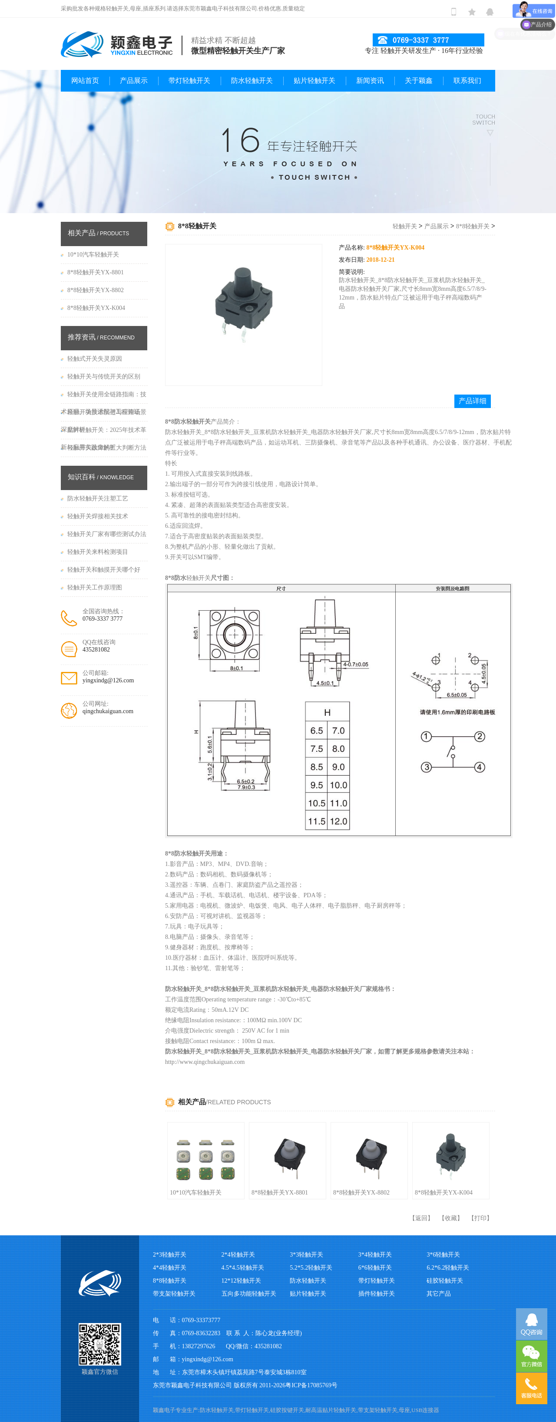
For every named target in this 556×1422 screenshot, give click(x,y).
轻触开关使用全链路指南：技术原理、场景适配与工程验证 (103, 397)
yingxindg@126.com (108, 680)
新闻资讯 (370, 80)
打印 (480, 1218)
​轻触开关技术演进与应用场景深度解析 (103, 415)
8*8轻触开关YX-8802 (361, 1192)
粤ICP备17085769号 (311, 1385)
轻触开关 (405, 226)
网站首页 (85, 80)
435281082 (96, 649)
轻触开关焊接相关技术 (97, 516)
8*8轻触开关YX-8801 (280, 1192)
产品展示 (134, 80)
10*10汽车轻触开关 (196, 1192)
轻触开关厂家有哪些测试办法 (106, 534)
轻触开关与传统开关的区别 (103, 376)
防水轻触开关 (252, 80)
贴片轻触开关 (314, 80)
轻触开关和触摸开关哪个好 (103, 569)
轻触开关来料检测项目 (97, 552)
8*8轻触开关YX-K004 (444, 1192)
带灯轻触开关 (189, 80)
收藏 (451, 1218)
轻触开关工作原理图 (94, 587)
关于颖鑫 (419, 80)
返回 (421, 1218)
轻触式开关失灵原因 (94, 359)
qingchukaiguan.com (108, 711)
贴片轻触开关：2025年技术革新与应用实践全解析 (103, 433)
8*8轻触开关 (473, 226)
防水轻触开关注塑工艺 (97, 498)
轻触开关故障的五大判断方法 (106, 447)
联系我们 (467, 80)
